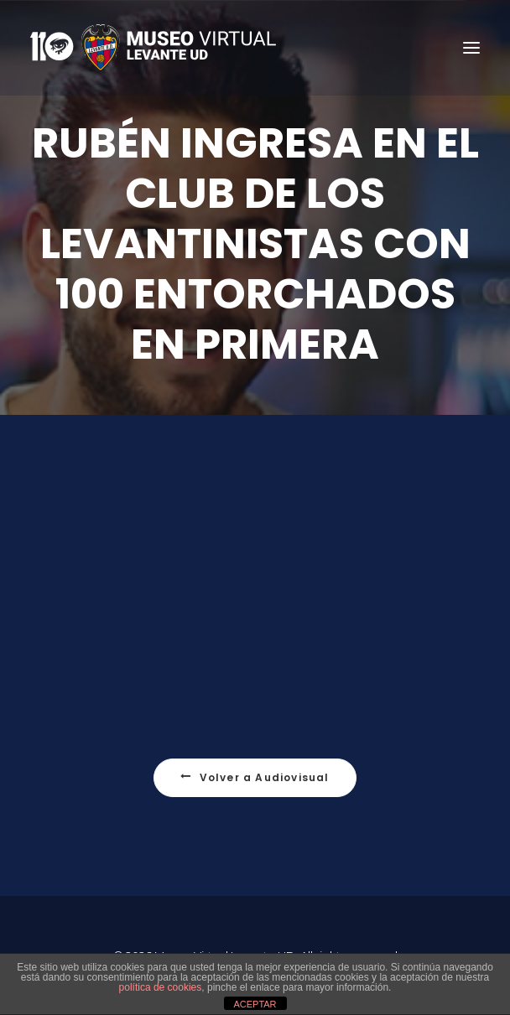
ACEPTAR (254, 1004)
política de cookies (160, 987)
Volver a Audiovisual (254, 815)
